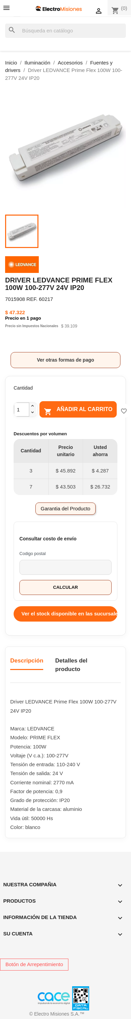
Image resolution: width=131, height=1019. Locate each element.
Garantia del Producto (66, 508)
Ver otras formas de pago (65, 360)
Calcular (65, 587)
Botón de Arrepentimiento (34, 964)
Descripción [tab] (26, 660)
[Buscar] (65, 31)
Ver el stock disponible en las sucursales (69, 613)
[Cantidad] (21, 410)
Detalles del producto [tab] (71, 665)
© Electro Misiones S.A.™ (56, 1014)
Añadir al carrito (78, 411)
